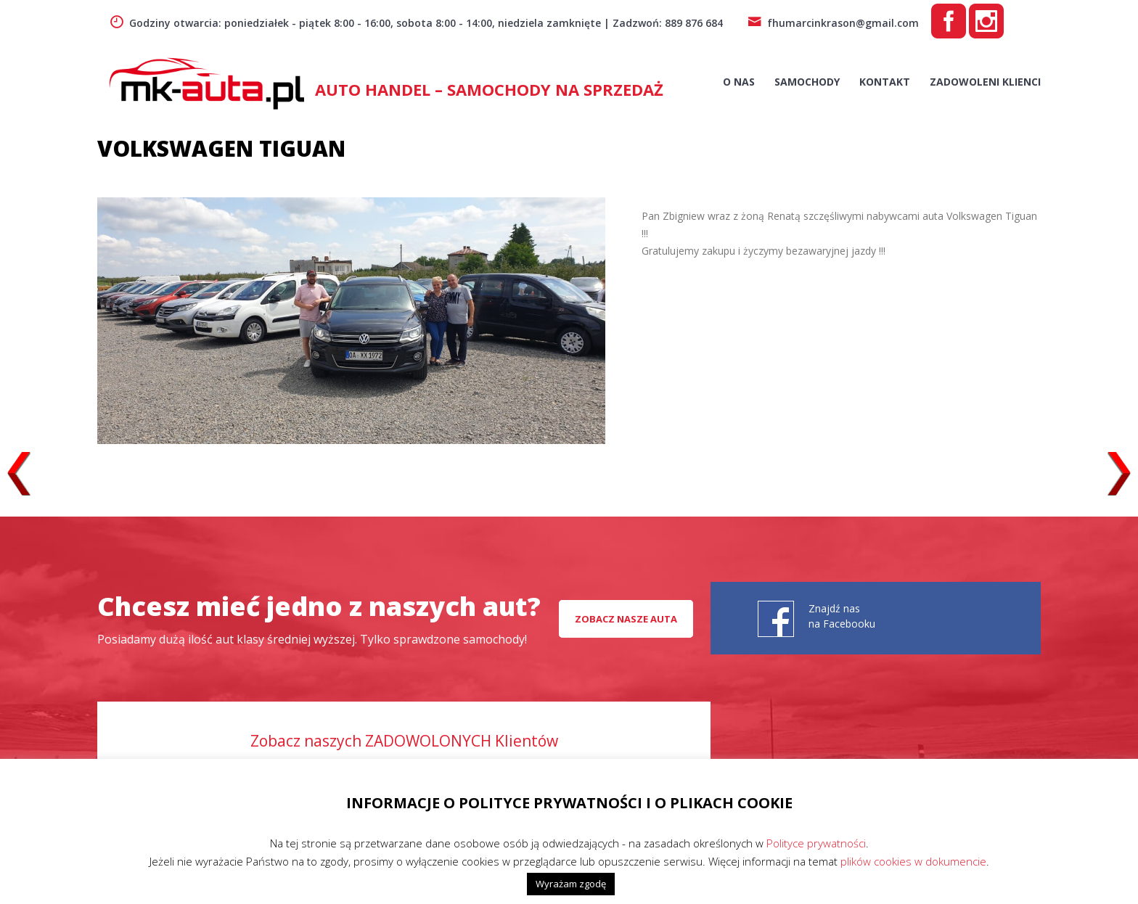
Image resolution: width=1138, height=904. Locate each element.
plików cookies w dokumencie (913, 861)
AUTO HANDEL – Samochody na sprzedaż (489, 89)
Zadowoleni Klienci (985, 82)
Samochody (807, 82)
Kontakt (884, 82)
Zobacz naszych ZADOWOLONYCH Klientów (404, 741)
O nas (739, 82)
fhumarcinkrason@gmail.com (833, 23)
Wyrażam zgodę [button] (571, 883)
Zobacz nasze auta (626, 618)
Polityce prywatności (816, 843)
